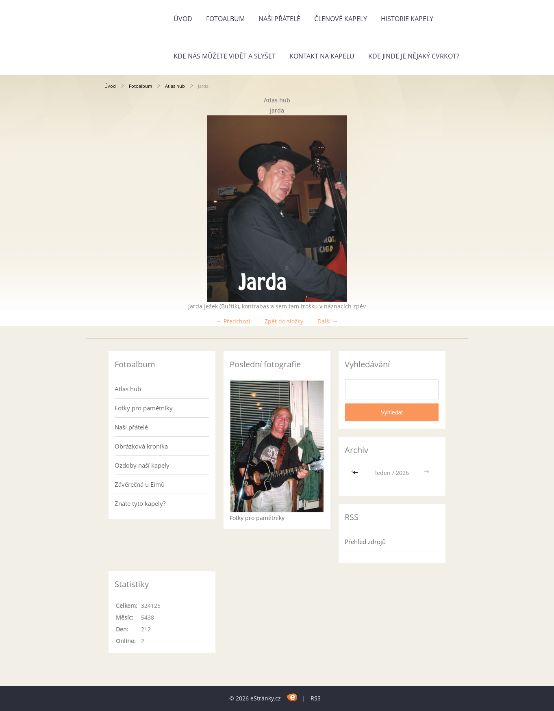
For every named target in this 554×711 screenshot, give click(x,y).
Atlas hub (175, 86)
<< (356, 473)
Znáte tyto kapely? (140, 503)
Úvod (183, 18)
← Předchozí (233, 321)
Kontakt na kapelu (321, 56)
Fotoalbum (225, 18)
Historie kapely (407, 18)
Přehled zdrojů (365, 542)
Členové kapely (340, 18)
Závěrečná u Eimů (140, 484)
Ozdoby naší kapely (142, 465)
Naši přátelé (279, 18)
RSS (316, 698)
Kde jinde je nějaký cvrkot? (413, 56)
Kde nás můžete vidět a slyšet (225, 56)
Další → (327, 321)
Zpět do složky (284, 321)
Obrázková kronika (141, 446)
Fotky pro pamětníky (144, 408)
